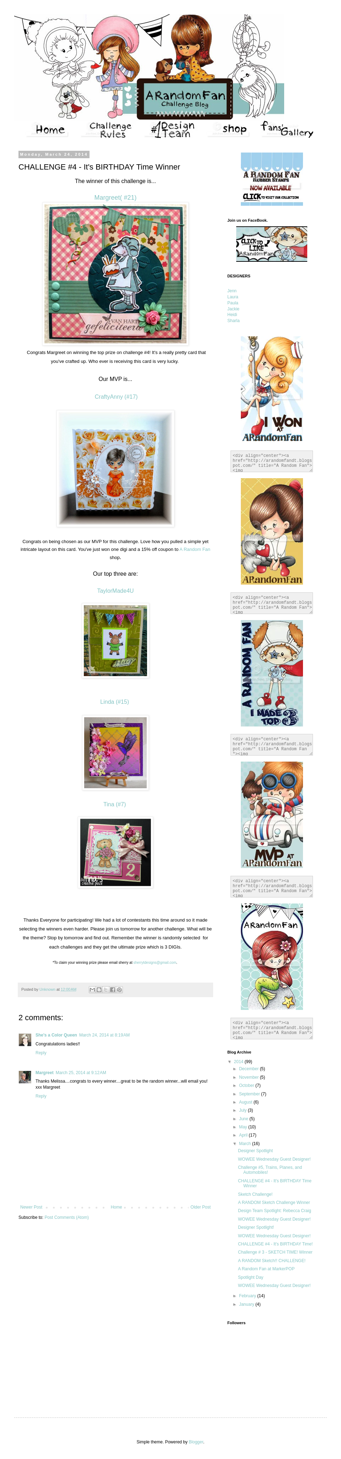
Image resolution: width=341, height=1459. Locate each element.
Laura (232, 296)
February (248, 1295)
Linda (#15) (115, 702)
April (244, 1135)
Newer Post (31, 1207)
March (245, 1143)
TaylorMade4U (115, 591)
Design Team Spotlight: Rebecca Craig (274, 1210)
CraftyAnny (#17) (115, 397)
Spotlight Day (250, 1277)
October (247, 1085)
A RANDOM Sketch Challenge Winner (274, 1202)
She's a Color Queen (56, 1035)
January (247, 1304)
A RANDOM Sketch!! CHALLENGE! (271, 1260)
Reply (41, 1052)
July (243, 1110)
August (246, 1102)
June (244, 1118)
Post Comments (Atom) (66, 1217)
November (249, 1077)
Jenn (232, 290)
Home (116, 1207)
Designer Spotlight (255, 1150)
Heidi (232, 314)
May (243, 1126)
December (249, 1068)
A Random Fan (194, 549)
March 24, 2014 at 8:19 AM (104, 1035)
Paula (232, 302)
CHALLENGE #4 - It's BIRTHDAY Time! (275, 1244)
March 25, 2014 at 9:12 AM (81, 1072)
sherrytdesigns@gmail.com (155, 963)
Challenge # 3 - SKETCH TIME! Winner (275, 1252)
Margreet (45, 1072)
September (250, 1094)
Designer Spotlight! (256, 1227)
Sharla (233, 320)
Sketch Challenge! (255, 1194)
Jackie (233, 308)
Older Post (200, 1207)
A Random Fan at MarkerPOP (266, 1268)
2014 (239, 1061)
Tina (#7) (115, 804)
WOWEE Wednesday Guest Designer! (274, 1159)
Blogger (196, 1441)
